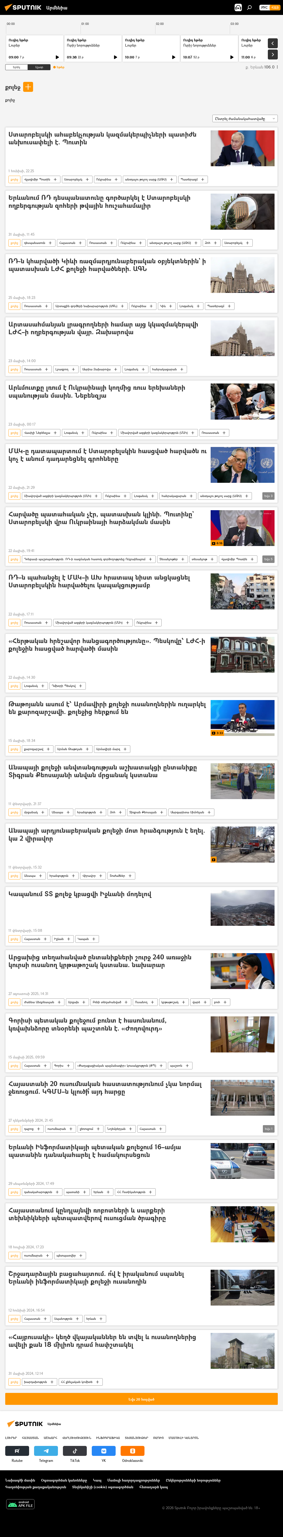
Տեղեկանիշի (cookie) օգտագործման (102, 1486)
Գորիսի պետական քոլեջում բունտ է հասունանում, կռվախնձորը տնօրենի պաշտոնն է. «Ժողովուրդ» (87, 1024)
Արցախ (73, 1002)
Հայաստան (67, 243)
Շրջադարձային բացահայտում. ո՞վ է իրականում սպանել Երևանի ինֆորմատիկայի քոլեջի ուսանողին (96, 1278)
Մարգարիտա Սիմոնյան (187, 812)
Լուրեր (14, 45)
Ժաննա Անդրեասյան (39, 1002)
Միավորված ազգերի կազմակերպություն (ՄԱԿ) (154, 433)
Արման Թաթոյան (69, 749)
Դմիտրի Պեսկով (64, 686)
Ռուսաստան (98, 243)
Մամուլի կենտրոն (184, 1438)
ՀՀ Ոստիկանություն (131, 1192)
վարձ (196, 1002)
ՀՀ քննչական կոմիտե (77, 1382)
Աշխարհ (50, 1438)
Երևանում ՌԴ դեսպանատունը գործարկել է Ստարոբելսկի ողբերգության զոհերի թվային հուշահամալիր (99, 202)
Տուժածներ (117, 876)
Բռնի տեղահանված (107, 1002)
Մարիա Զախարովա (96, 369)
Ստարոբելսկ (73, 179)
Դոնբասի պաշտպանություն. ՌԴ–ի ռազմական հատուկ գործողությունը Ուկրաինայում (84, 559)
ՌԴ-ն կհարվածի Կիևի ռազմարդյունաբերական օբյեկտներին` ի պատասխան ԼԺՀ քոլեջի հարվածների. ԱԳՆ (107, 265)
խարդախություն (35, 1382)
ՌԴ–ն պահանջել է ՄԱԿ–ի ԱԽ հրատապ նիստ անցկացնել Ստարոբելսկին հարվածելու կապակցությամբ (99, 581)
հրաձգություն (86, 812)
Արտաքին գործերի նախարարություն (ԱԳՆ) (86, 306)
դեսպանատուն (34, 243)
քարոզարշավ (33, 749)
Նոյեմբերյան (116, 1129)
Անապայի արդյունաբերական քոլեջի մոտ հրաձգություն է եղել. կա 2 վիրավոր (106, 834)
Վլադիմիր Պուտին (37, 179)
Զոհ (207, 243)
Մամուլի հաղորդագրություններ (133, 1480)
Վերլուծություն (76, 1438)
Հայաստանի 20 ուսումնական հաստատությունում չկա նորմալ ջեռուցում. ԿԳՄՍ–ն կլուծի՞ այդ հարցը (105, 1088)
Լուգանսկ (186, 306)
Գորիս (58, 1065)
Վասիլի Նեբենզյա (37, 433)
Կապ (97, 1480)
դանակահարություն (38, 1192)
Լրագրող (61, 369)
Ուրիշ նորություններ (83, 45)
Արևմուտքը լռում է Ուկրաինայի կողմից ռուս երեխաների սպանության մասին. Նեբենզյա (96, 391)
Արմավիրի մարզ (108, 749)
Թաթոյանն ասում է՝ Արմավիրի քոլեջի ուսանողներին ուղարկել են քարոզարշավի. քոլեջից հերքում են (107, 708)
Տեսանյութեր (168, 559)
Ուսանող (141, 1002)
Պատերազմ (189, 179)
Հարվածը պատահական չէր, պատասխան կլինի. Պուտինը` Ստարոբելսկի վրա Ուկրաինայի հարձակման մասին (101, 518)
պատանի (73, 1192)
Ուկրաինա (103, 179)
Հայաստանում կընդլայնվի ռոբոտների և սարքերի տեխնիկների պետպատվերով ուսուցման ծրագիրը (87, 1214)
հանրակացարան (164, 369)
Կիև (163, 306)
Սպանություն (63, 1319)
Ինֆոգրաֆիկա (108, 1438)
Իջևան (59, 939)
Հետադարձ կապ (153, 1486)
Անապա (57, 812)
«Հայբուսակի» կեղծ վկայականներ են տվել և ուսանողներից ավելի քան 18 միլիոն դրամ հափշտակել (102, 1341)
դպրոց (29, 1129)
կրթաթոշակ (170, 1002)
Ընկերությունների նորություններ (193, 1480)
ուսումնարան (56, 1129)
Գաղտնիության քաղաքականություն (35, 1486)
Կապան (83, 939)
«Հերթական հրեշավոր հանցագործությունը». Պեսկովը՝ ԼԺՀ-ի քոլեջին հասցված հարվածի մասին (106, 645)
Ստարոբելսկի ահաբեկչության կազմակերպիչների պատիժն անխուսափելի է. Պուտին (102, 138)
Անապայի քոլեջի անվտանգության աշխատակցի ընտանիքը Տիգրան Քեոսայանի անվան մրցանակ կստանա (102, 771)
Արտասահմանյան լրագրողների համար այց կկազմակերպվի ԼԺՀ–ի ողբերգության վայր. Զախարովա (103, 328)
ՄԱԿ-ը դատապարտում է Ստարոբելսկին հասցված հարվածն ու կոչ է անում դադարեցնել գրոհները (107, 455)
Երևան (98, 1192)
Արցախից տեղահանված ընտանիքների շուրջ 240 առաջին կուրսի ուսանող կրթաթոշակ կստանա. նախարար (99, 961)
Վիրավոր (89, 876)
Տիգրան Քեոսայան (143, 812)
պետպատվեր (66, 1255)
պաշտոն (176, 1065)
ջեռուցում (86, 1129)
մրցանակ (31, 812)
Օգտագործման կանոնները (64, 1480)
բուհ (217, 1002)
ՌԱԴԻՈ (158, 1438)
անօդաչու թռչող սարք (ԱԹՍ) (146, 179)
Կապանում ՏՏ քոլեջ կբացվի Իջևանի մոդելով (79, 894)
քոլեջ (12, 87)
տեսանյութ (199, 559)
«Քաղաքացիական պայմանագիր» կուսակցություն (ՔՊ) (116, 1065)
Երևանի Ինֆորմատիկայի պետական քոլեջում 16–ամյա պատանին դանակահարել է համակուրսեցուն (94, 1151)
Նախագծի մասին (20, 1480)
